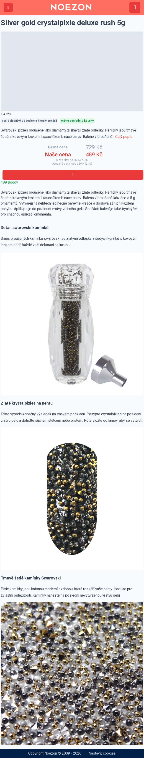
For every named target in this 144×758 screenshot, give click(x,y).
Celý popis (123, 136)
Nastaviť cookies (102, 753)
